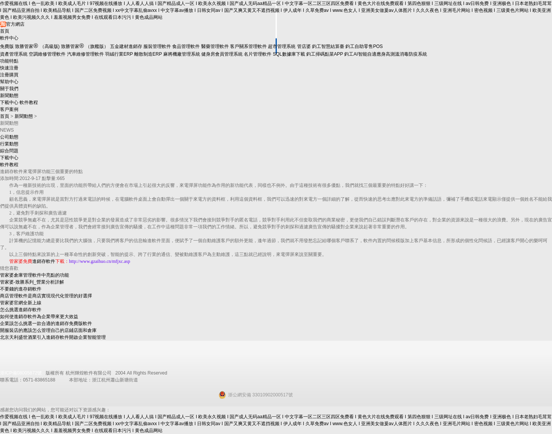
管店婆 (304, 46)
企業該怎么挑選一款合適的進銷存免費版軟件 (46, 323)
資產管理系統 (14, 54)
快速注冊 (9, 68)
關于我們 (9, 88)
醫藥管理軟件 (215, 46)
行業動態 (9, 144)
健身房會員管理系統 (222, 54)
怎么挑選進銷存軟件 (20, 309)
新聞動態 (9, 95)
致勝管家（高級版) (37, 46)
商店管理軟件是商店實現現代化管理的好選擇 (46, 296)
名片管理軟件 (257, 54)
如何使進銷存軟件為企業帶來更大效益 (39, 316)
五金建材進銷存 (126, 46)
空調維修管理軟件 (47, 54)
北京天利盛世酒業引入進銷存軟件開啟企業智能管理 (53, 337)
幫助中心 (9, 81)
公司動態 (9, 137)
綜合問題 (9, 150)
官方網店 (12, 24)
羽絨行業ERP (119, 54)
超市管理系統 (282, 46)
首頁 (4, 31)
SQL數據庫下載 (289, 54)
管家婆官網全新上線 (20, 302)
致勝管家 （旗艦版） (84, 46)
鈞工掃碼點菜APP (324, 54)
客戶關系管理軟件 (248, 46)
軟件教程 (29, 102)
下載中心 (9, 102)
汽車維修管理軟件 (85, 54)
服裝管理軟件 (157, 46)
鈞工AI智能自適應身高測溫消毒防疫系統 (385, 54)
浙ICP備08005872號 (21, 373)
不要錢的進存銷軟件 (20, 289)
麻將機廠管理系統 (181, 54)
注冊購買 (9, 75)
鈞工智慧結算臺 (328, 46)
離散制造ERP (148, 54)
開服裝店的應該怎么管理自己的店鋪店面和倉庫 (48, 330)
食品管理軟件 (186, 46)
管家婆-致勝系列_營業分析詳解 (32, 282)
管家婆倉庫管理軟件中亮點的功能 (34, 275)
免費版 (7, 46)
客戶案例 (9, 109)
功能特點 (9, 61)
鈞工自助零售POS (364, 46)
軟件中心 (9, 38)
